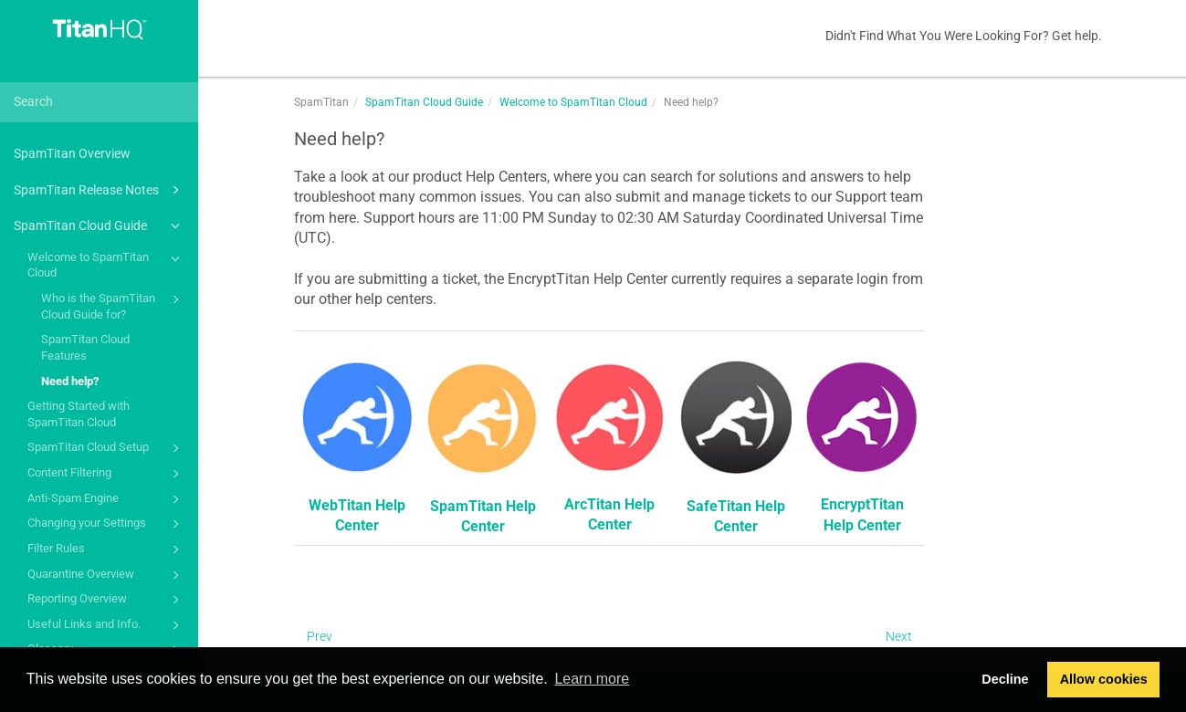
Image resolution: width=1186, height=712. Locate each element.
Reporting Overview (106, 600)
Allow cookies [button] (1104, 679)
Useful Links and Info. (106, 625)
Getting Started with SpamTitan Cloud (78, 414)
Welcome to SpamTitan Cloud (106, 264)
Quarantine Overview (106, 575)
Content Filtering (106, 474)
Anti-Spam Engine (106, 499)
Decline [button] (1004, 679)
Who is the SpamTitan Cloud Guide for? (113, 305)
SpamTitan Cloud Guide (99, 225)
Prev (319, 636)
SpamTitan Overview (72, 153)
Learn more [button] (591, 678)
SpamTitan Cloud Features (85, 347)
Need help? (70, 381)
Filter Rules (106, 549)
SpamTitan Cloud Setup (106, 448)
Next (899, 636)
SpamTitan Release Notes (99, 190)
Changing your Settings (106, 524)
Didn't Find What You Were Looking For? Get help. (963, 35)
